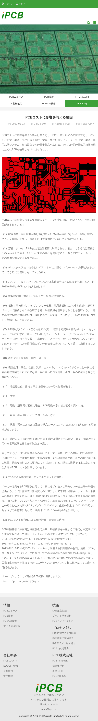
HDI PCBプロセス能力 (64, 633)
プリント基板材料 (61, 615)
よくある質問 (82, 96)
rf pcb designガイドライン (25, 581)
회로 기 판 (57, 671)
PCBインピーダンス (63, 621)
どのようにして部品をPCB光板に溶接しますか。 (36, 576)
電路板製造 (58, 665)
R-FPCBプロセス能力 (63, 643)
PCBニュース (16, 96)
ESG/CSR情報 (10, 665)
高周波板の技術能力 (63, 638)
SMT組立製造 (59, 610)
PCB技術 (49, 96)
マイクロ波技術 (11, 626)
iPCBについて (10, 660)
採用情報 (8, 676)
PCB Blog (82, 103)
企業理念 (8, 671)
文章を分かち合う (85, 123)
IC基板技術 (16, 103)
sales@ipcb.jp (49, 709)
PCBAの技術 (49, 103)
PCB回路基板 (59, 676)
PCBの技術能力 (60, 648)
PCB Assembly (60, 660)
